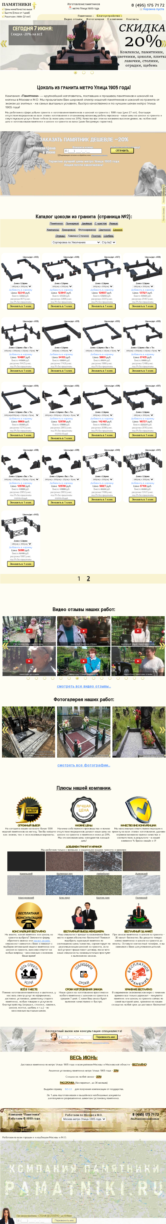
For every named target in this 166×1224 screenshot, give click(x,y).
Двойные (87, 223)
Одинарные (72, 223)
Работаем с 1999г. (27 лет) (16, 16)
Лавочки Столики (78, 235)
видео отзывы (84, 685)
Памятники (56, 223)
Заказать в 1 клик (20, 306)
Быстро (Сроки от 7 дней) (16, 13)
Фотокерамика (87, 229)
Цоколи (117, 229)
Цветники (104, 229)
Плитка (96, 235)
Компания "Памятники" (24, 1114)
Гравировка (68, 229)
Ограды (60, 235)
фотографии (83, 764)
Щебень (108, 235)
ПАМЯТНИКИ (16, 4)
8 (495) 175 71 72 (148, 4)
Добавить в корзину (20, 289)
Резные (113, 223)
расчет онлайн (42, 940)
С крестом (100, 223)
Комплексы (53, 229)
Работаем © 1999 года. (24, 1118)
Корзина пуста (151, 9)
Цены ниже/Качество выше (17, 9)
